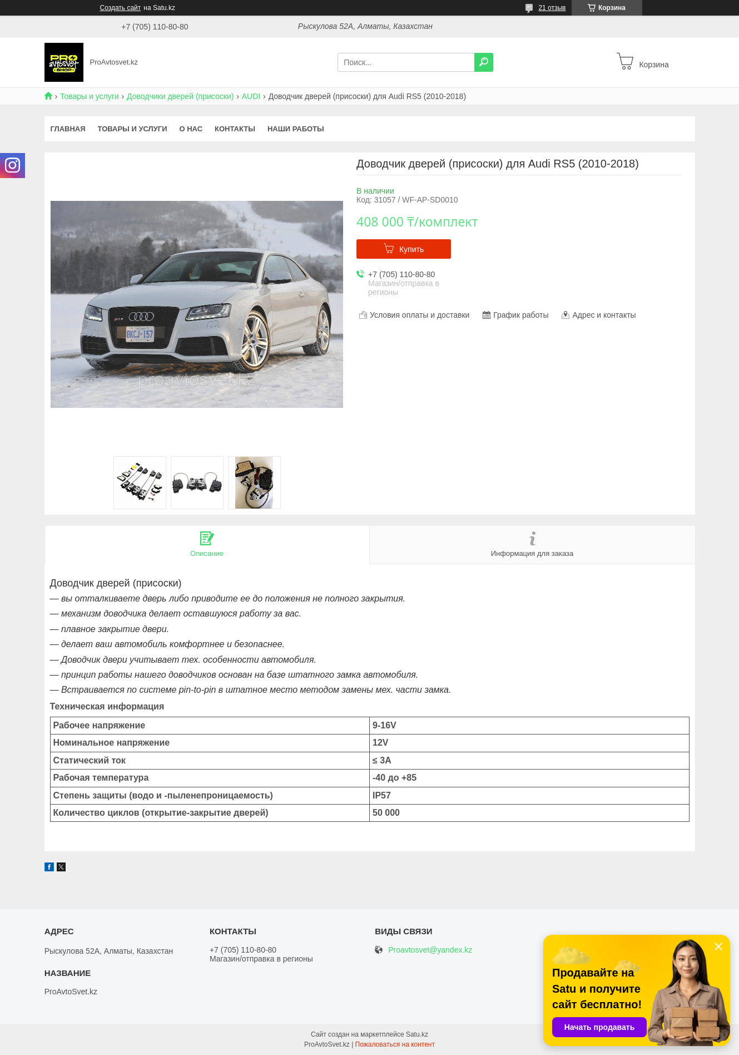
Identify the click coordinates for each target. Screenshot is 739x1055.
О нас (190, 129)
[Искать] (483, 62)
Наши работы (295, 129)
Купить (411, 249)
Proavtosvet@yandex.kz (430, 950)
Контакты (235, 129)
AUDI (251, 96)
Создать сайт (120, 8)
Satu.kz (417, 1034)
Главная (68, 129)
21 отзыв (552, 8)
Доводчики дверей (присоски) (180, 96)
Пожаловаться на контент (395, 1044)
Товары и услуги (89, 96)
